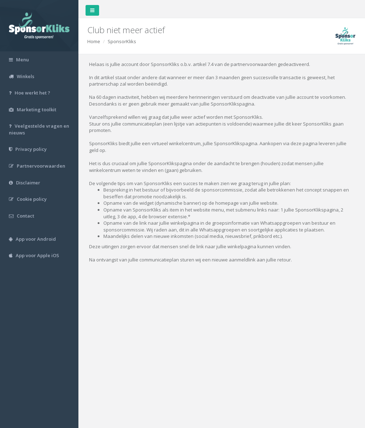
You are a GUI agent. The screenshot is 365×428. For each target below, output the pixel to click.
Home (93, 41)
